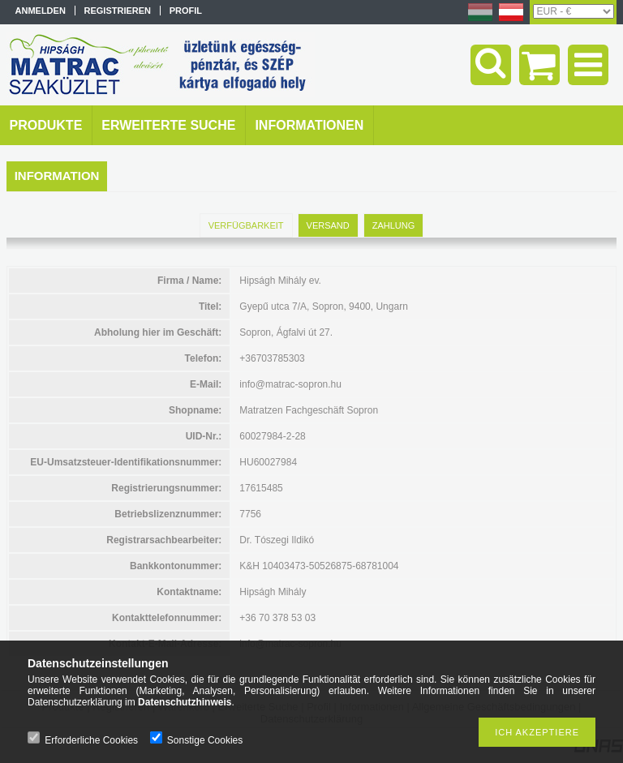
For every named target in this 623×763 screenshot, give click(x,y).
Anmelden (40, 10)
